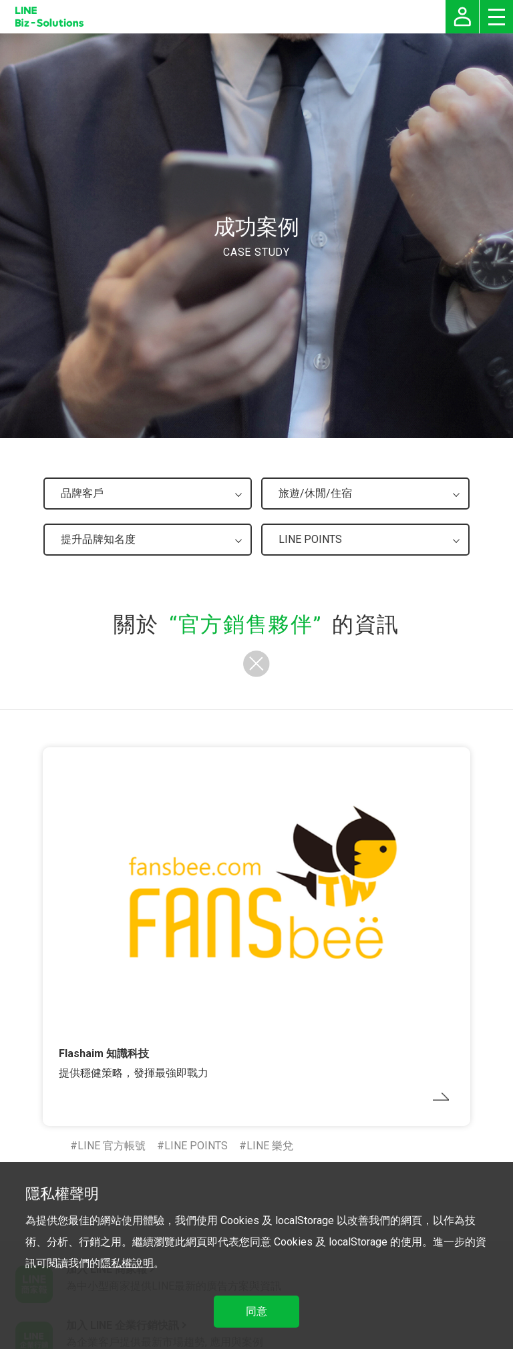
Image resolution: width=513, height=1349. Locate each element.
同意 (256, 1311)
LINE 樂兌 (269, 1145)
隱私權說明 (127, 1263)
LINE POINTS (196, 1145)
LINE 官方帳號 (111, 1145)
